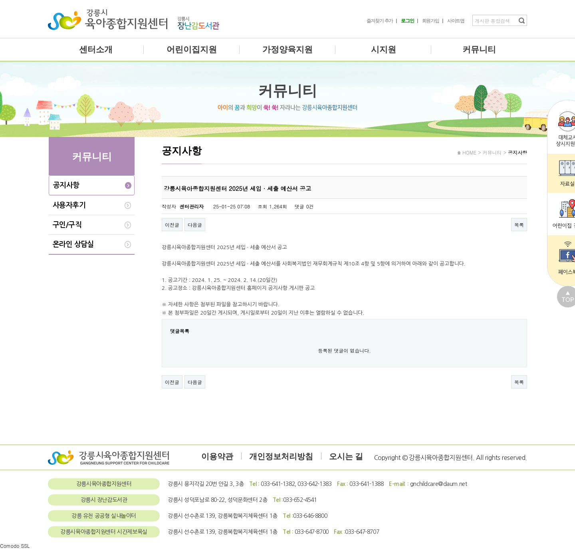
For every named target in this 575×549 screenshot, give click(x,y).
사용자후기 (69, 205)
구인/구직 (67, 224)
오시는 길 (346, 456)
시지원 (383, 49)
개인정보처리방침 (281, 456)
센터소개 (96, 49)
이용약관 (217, 456)
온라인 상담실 (73, 244)
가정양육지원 (287, 49)
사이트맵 (455, 21)
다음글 (195, 224)
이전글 (172, 224)
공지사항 (66, 185)
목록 (519, 224)
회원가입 (430, 21)
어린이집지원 (192, 49)
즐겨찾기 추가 (380, 21)
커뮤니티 (479, 49)
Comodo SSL (15, 545)
